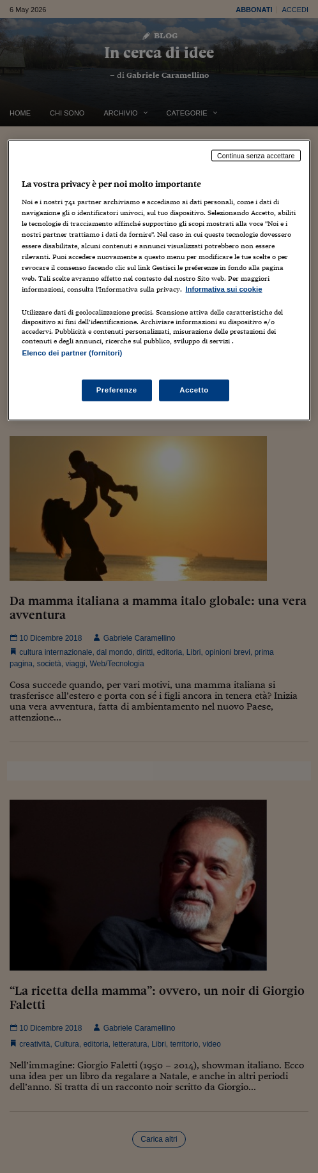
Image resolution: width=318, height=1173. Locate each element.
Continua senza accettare (256, 155)
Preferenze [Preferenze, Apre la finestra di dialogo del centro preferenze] (116, 390)
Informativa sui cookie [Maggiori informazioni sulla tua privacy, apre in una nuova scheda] (223, 288)
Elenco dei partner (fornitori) (72, 352)
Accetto (194, 390)
